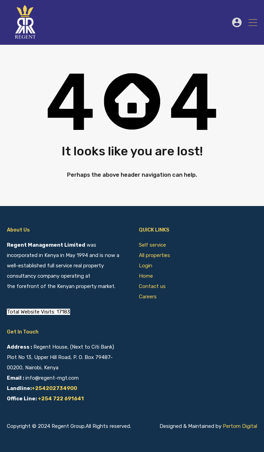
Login (145, 266)
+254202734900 (54, 388)
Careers (148, 297)
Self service (153, 245)
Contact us (152, 286)
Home (146, 276)
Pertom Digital (240, 426)
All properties (154, 255)
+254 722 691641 (61, 398)
